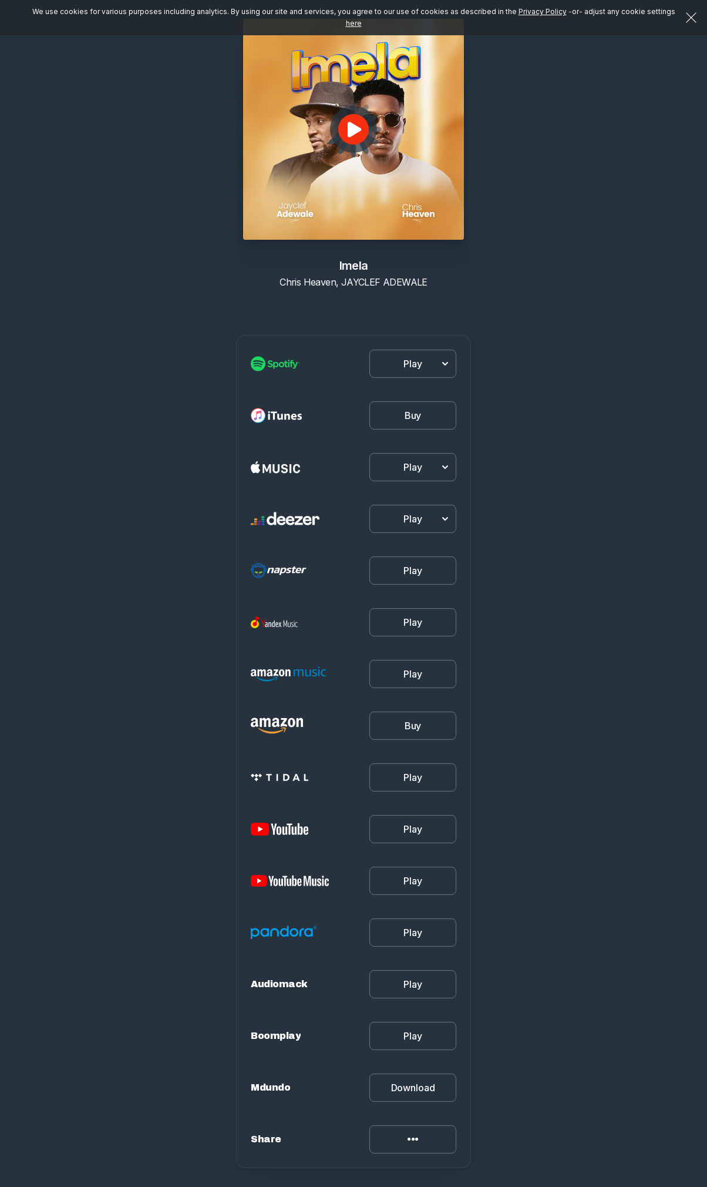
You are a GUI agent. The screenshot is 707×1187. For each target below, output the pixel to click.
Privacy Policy (543, 11)
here (354, 23)
